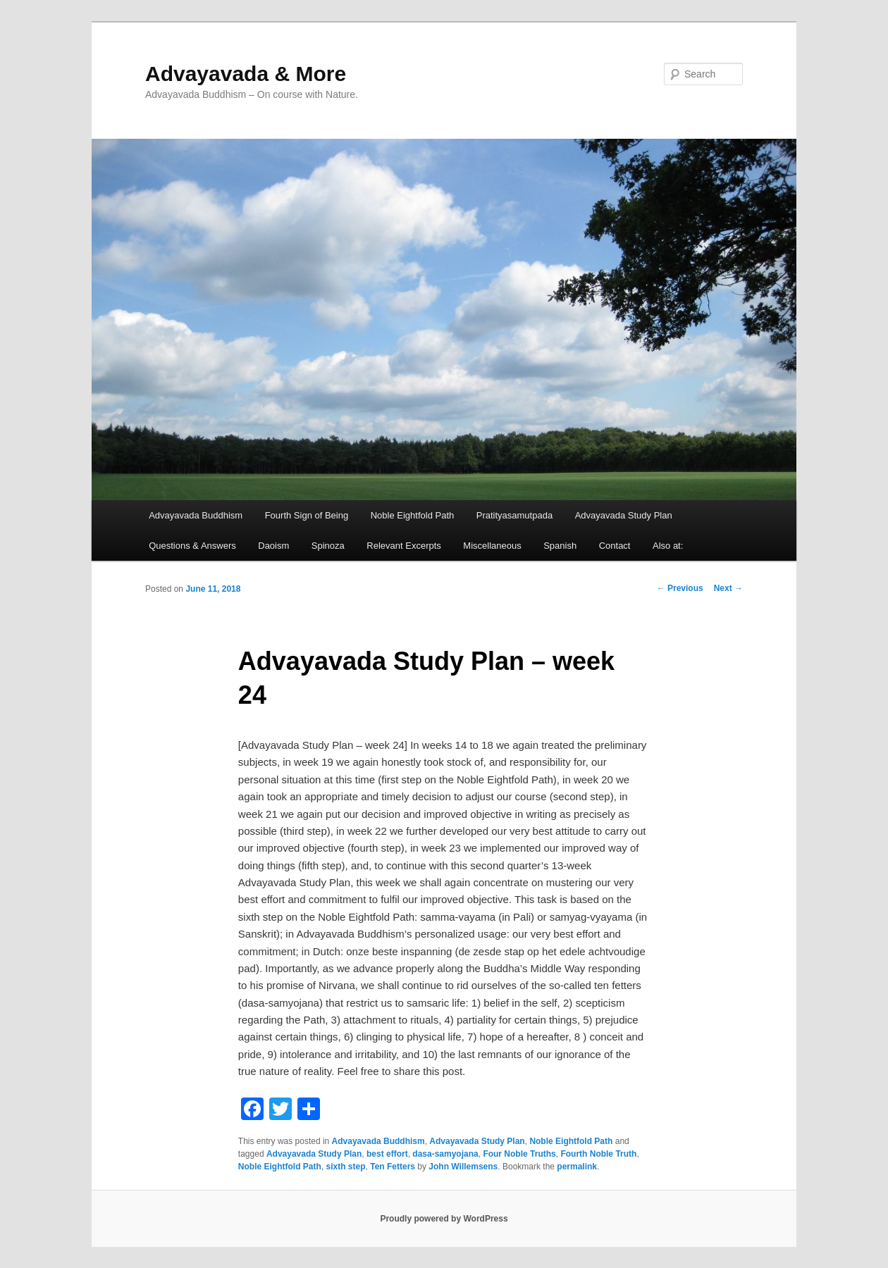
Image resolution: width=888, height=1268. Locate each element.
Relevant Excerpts (403, 545)
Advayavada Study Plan (623, 515)
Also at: (668, 545)
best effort (387, 1154)
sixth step (346, 1166)
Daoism (273, 545)
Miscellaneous (492, 545)
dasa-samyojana (445, 1154)
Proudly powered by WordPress (443, 1219)
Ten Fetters (392, 1166)
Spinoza (328, 545)
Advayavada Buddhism (195, 515)
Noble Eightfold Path (413, 515)
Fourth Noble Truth (598, 1154)
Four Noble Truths (519, 1154)
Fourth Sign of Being (307, 515)
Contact (615, 545)
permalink (577, 1166)
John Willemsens (463, 1166)
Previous (680, 588)
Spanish (559, 545)
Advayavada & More (245, 73)
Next (728, 588)
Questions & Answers (192, 545)
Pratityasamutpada (514, 515)
